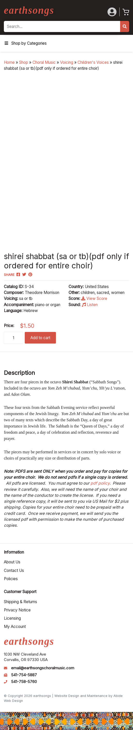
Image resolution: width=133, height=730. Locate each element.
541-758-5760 (24, 681)
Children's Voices (93, 62)
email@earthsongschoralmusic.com (42, 668)
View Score (94, 298)
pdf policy (100, 483)
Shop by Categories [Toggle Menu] (25, 43)
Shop (23, 62)
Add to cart (40, 337)
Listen (90, 304)
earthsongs (29, 10)
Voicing (66, 62)
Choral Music (44, 62)
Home (9, 62)
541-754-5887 (24, 675)
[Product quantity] (13, 338)
